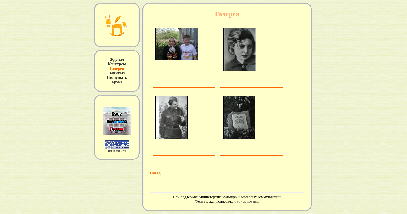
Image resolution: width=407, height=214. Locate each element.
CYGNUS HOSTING (246, 201)
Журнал (117, 59)
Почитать (116, 73)
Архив (117, 82)
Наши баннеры (117, 150)
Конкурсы (117, 64)
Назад (155, 173)
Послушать (117, 77)
